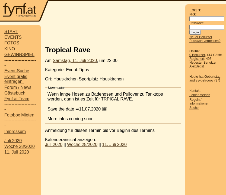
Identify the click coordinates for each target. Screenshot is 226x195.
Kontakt (194, 91)
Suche (194, 108)
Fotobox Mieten (19, 115)
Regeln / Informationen (199, 101)
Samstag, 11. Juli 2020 (75, 60)
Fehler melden (199, 95)
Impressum (15, 131)
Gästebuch (14, 93)
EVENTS (13, 37)
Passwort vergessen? (205, 41)
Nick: (193, 14)
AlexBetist (196, 66)
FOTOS (11, 43)
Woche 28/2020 (19, 146)
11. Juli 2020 (16, 152)
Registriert (196, 59)
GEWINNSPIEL (19, 54)
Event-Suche (16, 71)
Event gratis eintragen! (15, 79)
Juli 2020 (13, 140)
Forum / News (17, 87)
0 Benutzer (197, 55)
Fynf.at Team (16, 98)
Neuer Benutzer (200, 37)
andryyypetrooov (201, 80)
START (11, 31)
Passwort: (196, 23)
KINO (9, 49)
